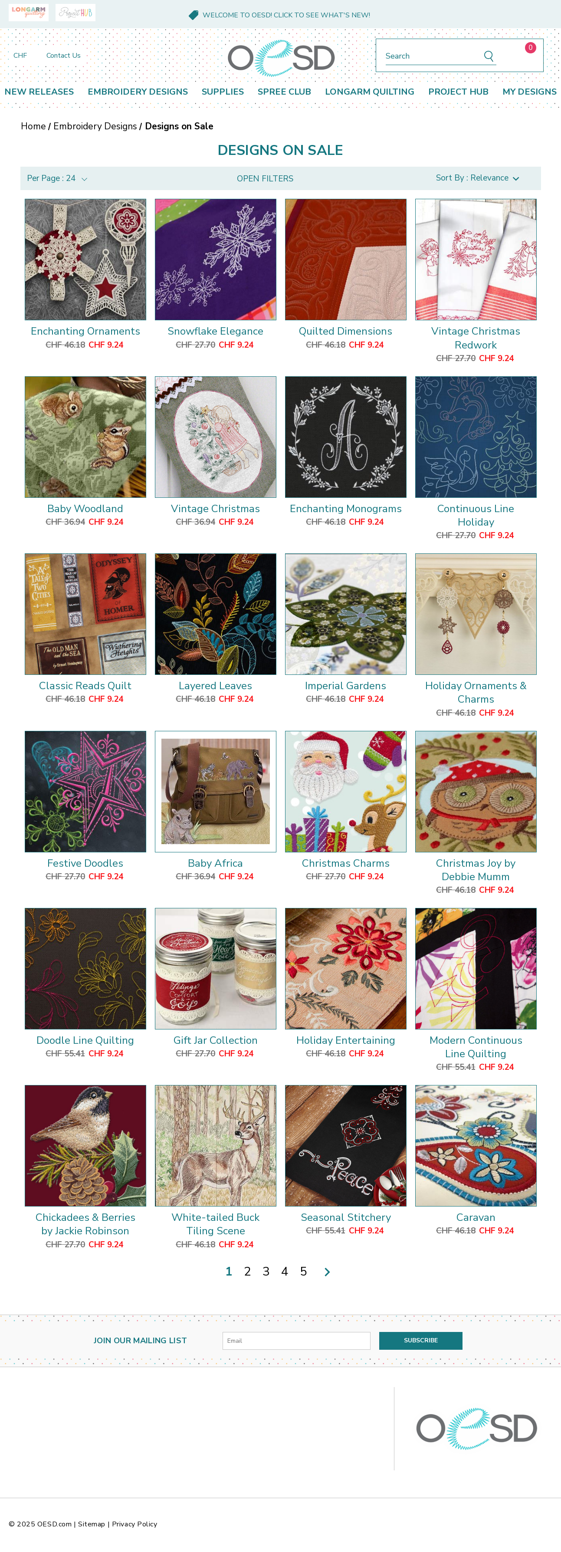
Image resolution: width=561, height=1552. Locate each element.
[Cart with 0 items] (523, 55)
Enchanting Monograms (346, 509)
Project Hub (458, 92)
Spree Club (284, 92)
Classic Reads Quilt (85, 686)
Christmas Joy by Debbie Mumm (475, 870)
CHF (24, 55)
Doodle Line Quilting (85, 1040)
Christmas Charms (346, 863)
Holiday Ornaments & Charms (476, 692)
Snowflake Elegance (215, 331)
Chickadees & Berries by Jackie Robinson (85, 1224)
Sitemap (91, 1524)
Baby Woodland (85, 509)
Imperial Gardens (345, 686)
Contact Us (63, 55)
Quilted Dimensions (345, 331)
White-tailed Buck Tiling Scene (215, 1224)
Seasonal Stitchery (346, 1217)
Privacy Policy (134, 1524)
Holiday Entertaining (345, 1040)
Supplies (223, 92)
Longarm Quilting (369, 92)
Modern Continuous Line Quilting (476, 1047)
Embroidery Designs (138, 92)
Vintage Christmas (215, 509)
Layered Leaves (215, 686)
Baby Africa (215, 863)
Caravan (475, 1217)
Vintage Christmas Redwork (475, 338)
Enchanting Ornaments (85, 331)
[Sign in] (508, 55)
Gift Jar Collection (216, 1040)
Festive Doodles (85, 863)
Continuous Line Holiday (475, 515)
